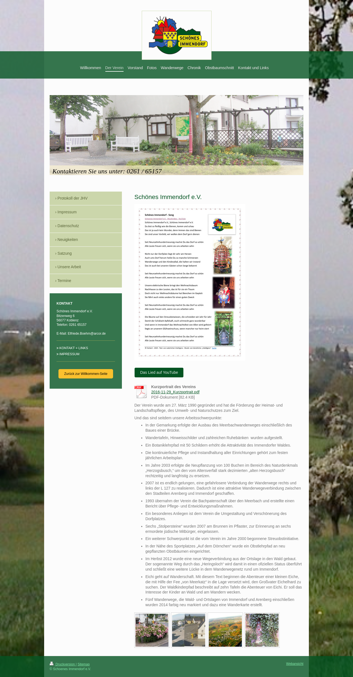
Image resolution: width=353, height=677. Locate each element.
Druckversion (63, 664)
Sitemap (83, 664)
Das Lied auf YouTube (159, 372)
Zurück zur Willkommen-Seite (86, 374)
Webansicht (294, 664)
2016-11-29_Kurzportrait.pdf (175, 392)
